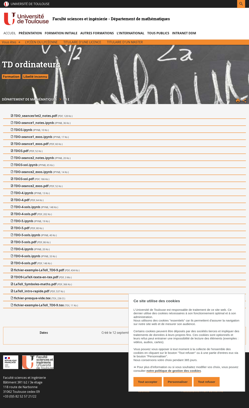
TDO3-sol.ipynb (34, 165)
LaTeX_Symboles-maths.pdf (43, 284)
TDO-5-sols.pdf (32, 242)
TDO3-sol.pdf (31, 179)
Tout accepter (147, 381)
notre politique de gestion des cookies (173, 370)
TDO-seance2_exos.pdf (38, 186)
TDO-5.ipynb (32, 221)
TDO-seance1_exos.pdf (38, 144)
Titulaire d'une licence (82, 42)
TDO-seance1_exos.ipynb (41, 137)
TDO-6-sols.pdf (33, 263)
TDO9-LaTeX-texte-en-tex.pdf (43, 277)
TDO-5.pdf (29, 228)
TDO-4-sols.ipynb (36, 207)
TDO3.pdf (28, 151)
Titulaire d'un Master (125, 42)
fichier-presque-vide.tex (39, 298)
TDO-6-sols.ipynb (35, 256)
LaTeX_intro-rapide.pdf (39, 291)
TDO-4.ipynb (32, 193)
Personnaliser (178, 381)
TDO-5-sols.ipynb (35, 235)
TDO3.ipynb (31, 130)
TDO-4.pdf (29, 200)
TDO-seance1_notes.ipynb (42, 123)
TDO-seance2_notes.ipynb (42, 158)
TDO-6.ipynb (32, 249)
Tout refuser (206, 381)
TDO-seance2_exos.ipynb (41, 172)
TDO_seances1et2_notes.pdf (43, 116)
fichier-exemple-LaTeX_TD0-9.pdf (47, 270)
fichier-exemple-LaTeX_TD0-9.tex (46, 305)
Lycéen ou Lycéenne (41, 42)
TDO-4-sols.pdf (33, 214)
